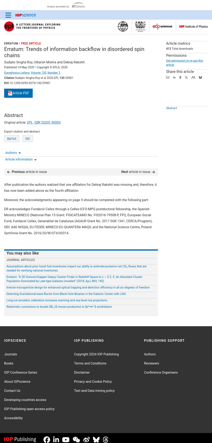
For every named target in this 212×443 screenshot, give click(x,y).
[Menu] (8, 15)
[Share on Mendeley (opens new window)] (193, 77)
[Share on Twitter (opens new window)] (186, 77)
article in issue (27, 168)
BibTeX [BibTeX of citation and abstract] (11, 154)
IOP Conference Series (20, 369)
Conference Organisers (161, 369)
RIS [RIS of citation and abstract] (27, 154)
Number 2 (53, 72)
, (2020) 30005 (43, 138)
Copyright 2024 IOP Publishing (96, 351)
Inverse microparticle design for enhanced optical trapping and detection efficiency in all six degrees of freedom (78, 284)
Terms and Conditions (90, 360)
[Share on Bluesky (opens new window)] (200, 77)
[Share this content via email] (167, 77)
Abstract (171, 117)
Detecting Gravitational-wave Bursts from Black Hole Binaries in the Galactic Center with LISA (66, 290)
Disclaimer (82, 369)
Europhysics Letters (17, 72)
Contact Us (12, 387)
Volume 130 (38, 72)
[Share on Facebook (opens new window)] (180, 77)
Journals (10, 351)
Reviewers (151, 360)
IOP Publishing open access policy (29, 406)
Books (8, 360)
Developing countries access (25, 396)
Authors (13, 109)
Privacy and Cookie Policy (93, 378)
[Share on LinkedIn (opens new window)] (174, 77)
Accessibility (13, 415)
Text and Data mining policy (94, 387)
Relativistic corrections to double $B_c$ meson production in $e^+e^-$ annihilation (59, 303)
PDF (18, 93)
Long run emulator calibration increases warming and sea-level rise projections (56, 297)
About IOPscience (17, 378)
